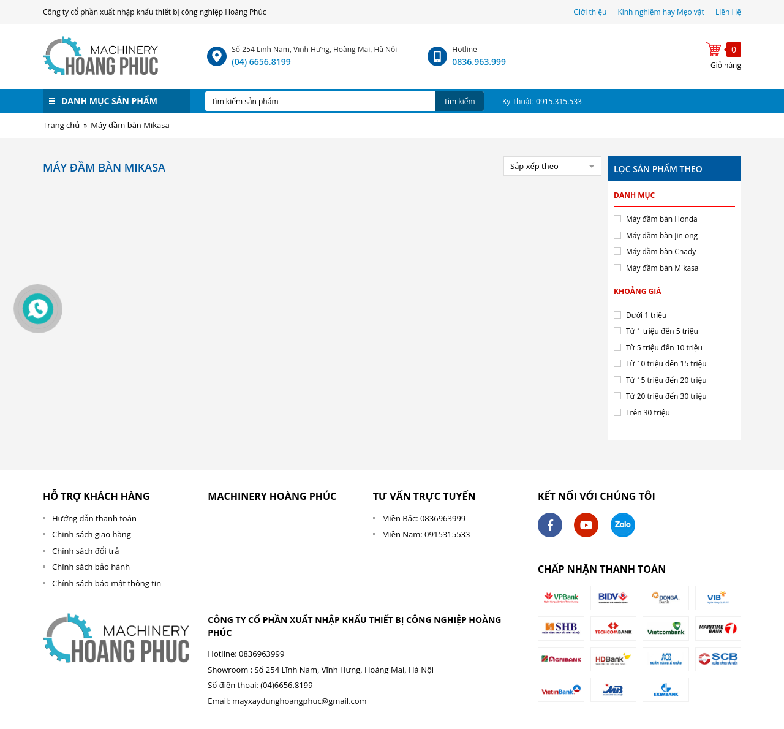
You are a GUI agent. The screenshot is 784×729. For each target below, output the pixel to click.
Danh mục (634, 195)
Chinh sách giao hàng (91, 534)
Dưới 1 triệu (646, 315)
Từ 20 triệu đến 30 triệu (666, 396)
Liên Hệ (728, 12)
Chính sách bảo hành (91, 566)
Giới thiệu (590, 12)
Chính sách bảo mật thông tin (106, 583)
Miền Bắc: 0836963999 (424, 518)
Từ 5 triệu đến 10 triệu (664, 347)
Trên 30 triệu (648, 412)
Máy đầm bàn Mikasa (662, 268)
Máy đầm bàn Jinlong (662, 235)
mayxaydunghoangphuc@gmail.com (299, 700)
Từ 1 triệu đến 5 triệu (662, 331)
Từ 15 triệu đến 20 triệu (666, 380)
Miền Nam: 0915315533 (426, 534)
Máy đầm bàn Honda (662, 219)
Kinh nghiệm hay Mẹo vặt (660, 12)
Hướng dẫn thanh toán (94, 518)
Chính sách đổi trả (85, 550)
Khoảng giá (637, 291)
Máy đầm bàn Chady (661, 251)
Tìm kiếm (459, 101)
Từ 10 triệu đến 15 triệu (666, 363)
